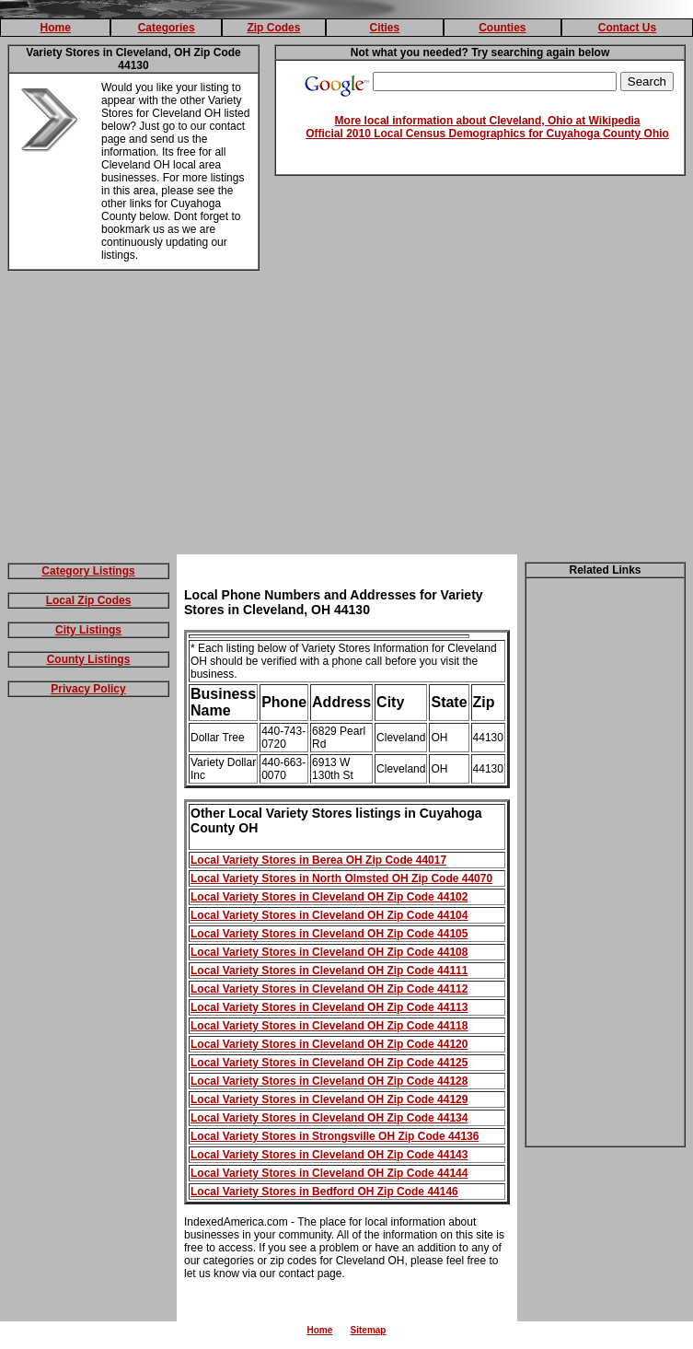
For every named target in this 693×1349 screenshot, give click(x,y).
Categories (166, 27)
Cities (385, 27)
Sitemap (369, 1330)
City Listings (88, 629)
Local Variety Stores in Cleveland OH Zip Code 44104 (329, 915)
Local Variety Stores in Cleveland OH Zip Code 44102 (329, 896)
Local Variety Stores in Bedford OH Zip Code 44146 (324, 1191)
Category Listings (87, 570)
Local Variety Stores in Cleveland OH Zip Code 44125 (329, 1062)
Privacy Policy (88, 688)
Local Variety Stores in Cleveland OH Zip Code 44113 (329, 1007)
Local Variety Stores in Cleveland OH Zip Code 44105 (329, 933)
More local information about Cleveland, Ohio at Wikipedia (488, 120)
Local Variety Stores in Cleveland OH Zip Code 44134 (329, 1117)
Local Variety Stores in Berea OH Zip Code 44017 (318, 860)
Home (55, 27)
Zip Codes (273, 27)
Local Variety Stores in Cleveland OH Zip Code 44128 (329, 1081)
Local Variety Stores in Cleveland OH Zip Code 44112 (329, 989)
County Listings (89, 659)
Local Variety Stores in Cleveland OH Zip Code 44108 (329, 952)
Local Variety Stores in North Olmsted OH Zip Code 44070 (341, 878)
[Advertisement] (347, 416)
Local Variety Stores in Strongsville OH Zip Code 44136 (335, 1136)
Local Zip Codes (89, 600)
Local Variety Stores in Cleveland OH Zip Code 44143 (329, 1154)
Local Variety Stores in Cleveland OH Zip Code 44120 (329, 1044)
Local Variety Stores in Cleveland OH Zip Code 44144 (329, 1173)
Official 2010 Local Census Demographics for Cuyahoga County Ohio (487, 133)
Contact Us (627, 27)
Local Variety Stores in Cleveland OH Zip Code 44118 (329, 1025)
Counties (502, 27)
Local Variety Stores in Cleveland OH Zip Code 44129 (329, 1099)
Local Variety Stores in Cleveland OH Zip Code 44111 (329, 970)
